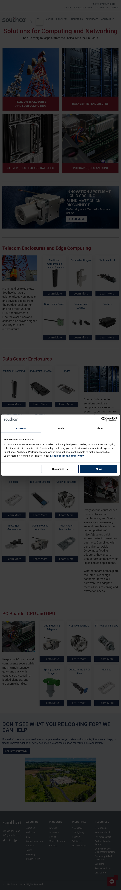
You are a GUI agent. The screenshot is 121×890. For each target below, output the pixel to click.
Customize (60, 469)
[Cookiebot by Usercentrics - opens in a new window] (103, 419)
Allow (98, 469)
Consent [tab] (21, 428)
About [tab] (100, 428)
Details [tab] (60, 428)
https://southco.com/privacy (67, 455)
